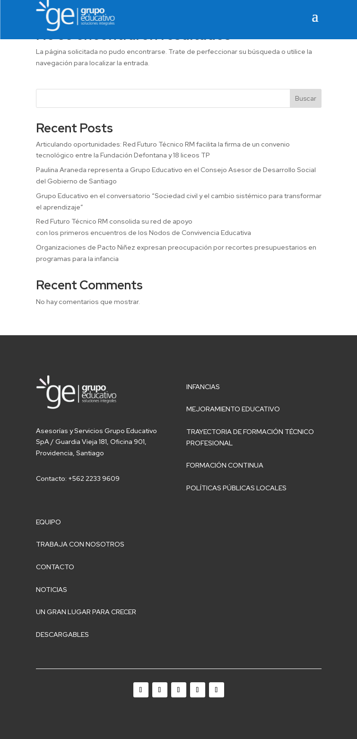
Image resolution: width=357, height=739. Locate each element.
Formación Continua (224, 465)
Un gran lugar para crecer (86, 612)
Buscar (305, 98)
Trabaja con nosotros (80, 544)
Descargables (62, 634)
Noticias (51, 589)
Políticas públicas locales (236, 488)
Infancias (203, 387)
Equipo (48, 522)
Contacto (55, 567)
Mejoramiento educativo (233, 409)
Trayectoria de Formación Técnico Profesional (250, 437)
